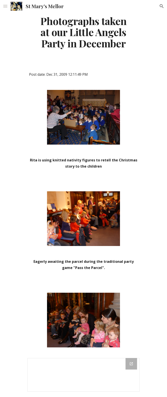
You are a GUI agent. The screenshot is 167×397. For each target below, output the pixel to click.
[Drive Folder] (83, 375)
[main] (83, 32)
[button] (5, 6)
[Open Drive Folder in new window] (131, 364)
